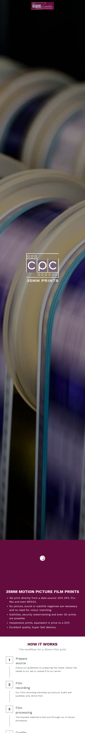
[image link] (42, 6)
